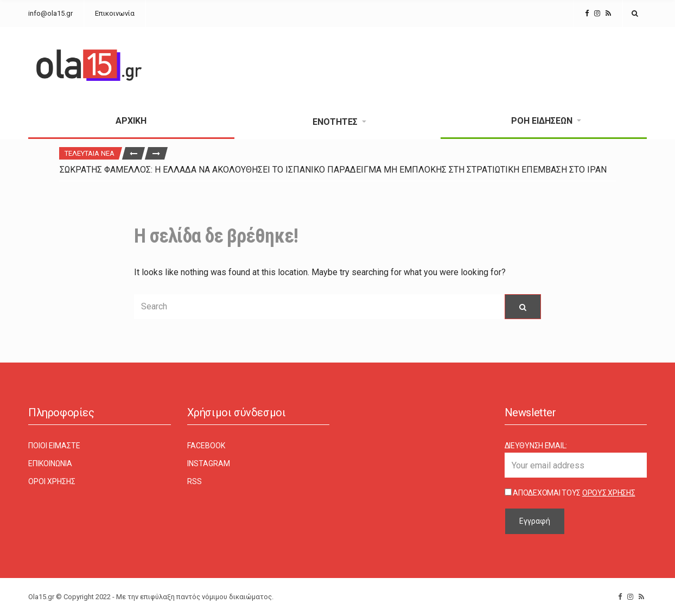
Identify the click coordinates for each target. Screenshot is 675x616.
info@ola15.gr (50, 13)
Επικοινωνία (115, 13)
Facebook (206, 445)
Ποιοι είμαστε (54, 445)
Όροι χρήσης (51, 481)
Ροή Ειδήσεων (541, 121)
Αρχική (131, 121)
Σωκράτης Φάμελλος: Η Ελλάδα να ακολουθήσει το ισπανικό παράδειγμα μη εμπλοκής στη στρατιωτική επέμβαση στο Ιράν (333, 169)
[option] (337, 169)
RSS (194, 481)
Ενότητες (335, 122)
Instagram (208, 463)
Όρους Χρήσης (608, 492)
